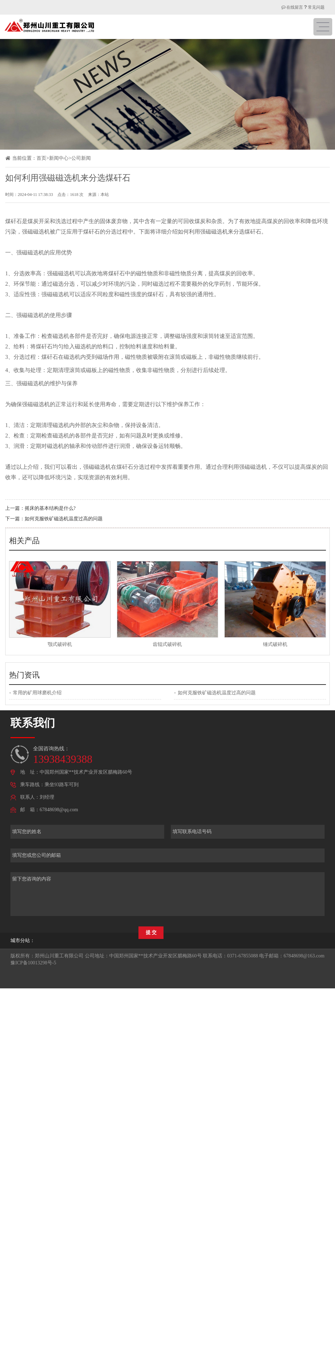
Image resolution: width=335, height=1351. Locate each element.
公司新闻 (81, 158)
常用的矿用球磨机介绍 (37, 692)
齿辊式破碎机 (167, 644)
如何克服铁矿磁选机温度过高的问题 (64, 518)
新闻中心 (59, 158)
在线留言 (292, 7)
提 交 (151, 932)
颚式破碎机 (60, 644)
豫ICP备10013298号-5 (33, 962)
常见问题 (316, 7)
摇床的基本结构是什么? (50, 508)
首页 (41, 158)
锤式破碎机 (275, 644)
